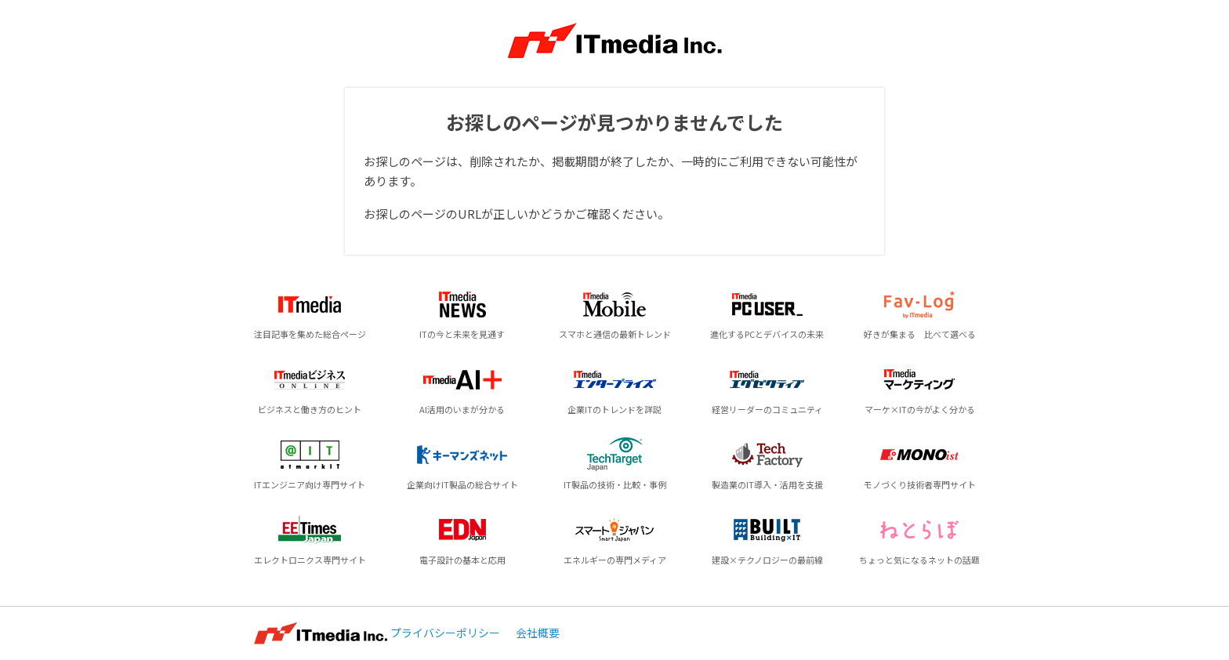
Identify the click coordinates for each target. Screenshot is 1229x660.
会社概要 (538, 632)
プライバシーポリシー (445, 632)
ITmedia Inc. (320, 633)
